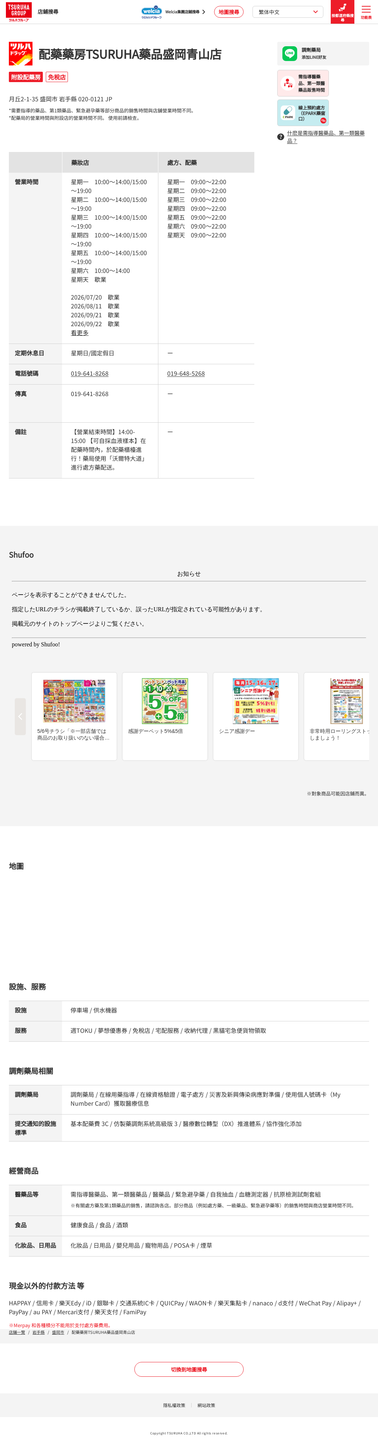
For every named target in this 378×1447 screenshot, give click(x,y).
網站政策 (206, 1405)
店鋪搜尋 (32, 11)
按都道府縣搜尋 (342, 12)
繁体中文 (288, 12)
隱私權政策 (174, 1405)
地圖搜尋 (229, 12)
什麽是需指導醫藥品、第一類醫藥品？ (321, 136)
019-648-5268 (186, 373)
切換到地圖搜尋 (189, 1369)
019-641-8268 (90, 373)
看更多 (80, 332)
